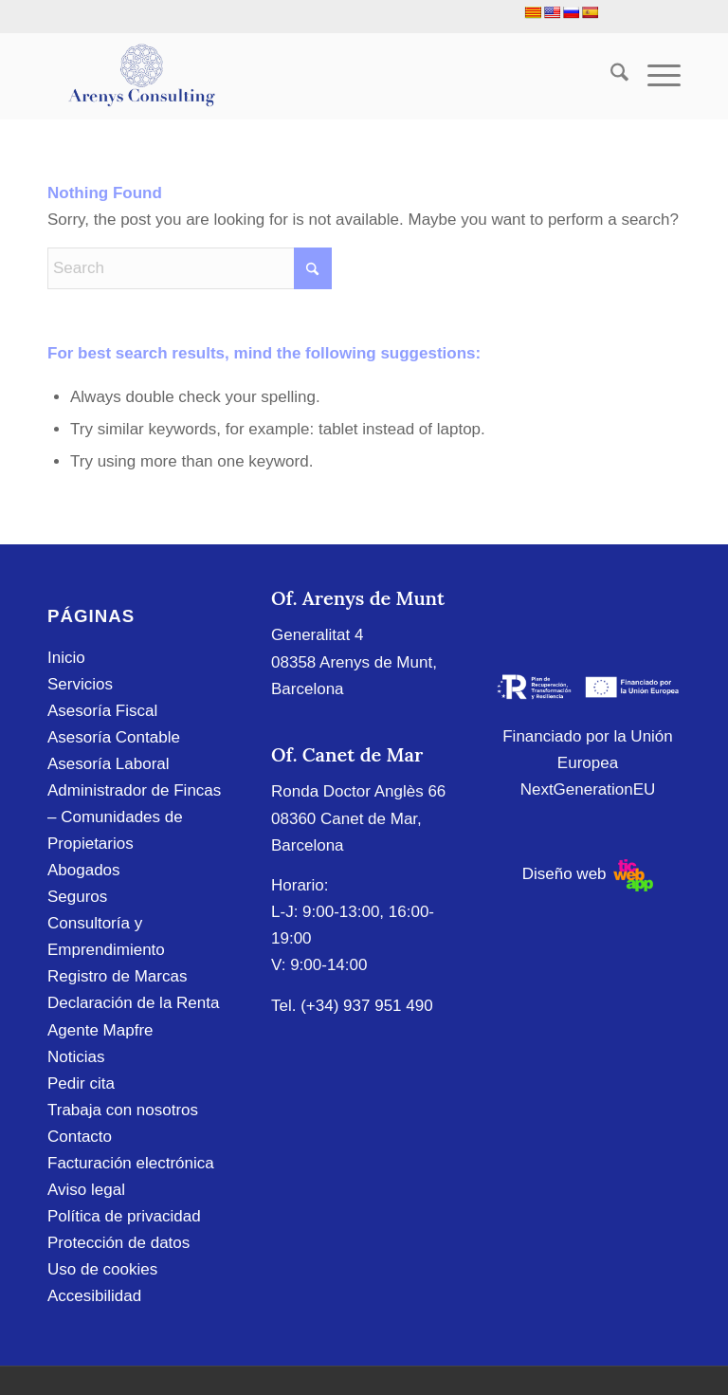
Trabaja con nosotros (122, 1110)
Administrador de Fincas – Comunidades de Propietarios (134, 817)
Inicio (66, 658)
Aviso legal (86, 1190)
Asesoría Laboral (108, 764)
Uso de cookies (102, 1269)
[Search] (610, 76)
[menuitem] (610, 76)
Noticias (75, 1057)
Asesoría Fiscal (102, 711)
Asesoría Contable (113, 737)
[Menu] (654, 76)
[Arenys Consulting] (140, 76)
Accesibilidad (94, 1296)
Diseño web (588, 874)
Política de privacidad (124, 1216)
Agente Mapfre (100, 1030)
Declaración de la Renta (133, 1003)
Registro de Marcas (117, 976)
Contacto (79, 1137)
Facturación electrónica (130, 1163)
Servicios (80, 684)
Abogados (83, 870)
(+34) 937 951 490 (366, 1006)
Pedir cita (81, 1083)
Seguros (77, 897)
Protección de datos (118, 1243)
